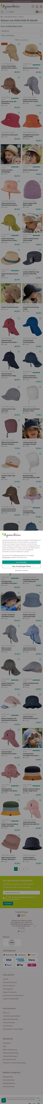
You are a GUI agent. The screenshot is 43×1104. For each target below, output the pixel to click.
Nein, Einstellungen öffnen (21, 566)
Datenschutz (18, 570)
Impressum (25, 570)
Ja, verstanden (21, 562)
